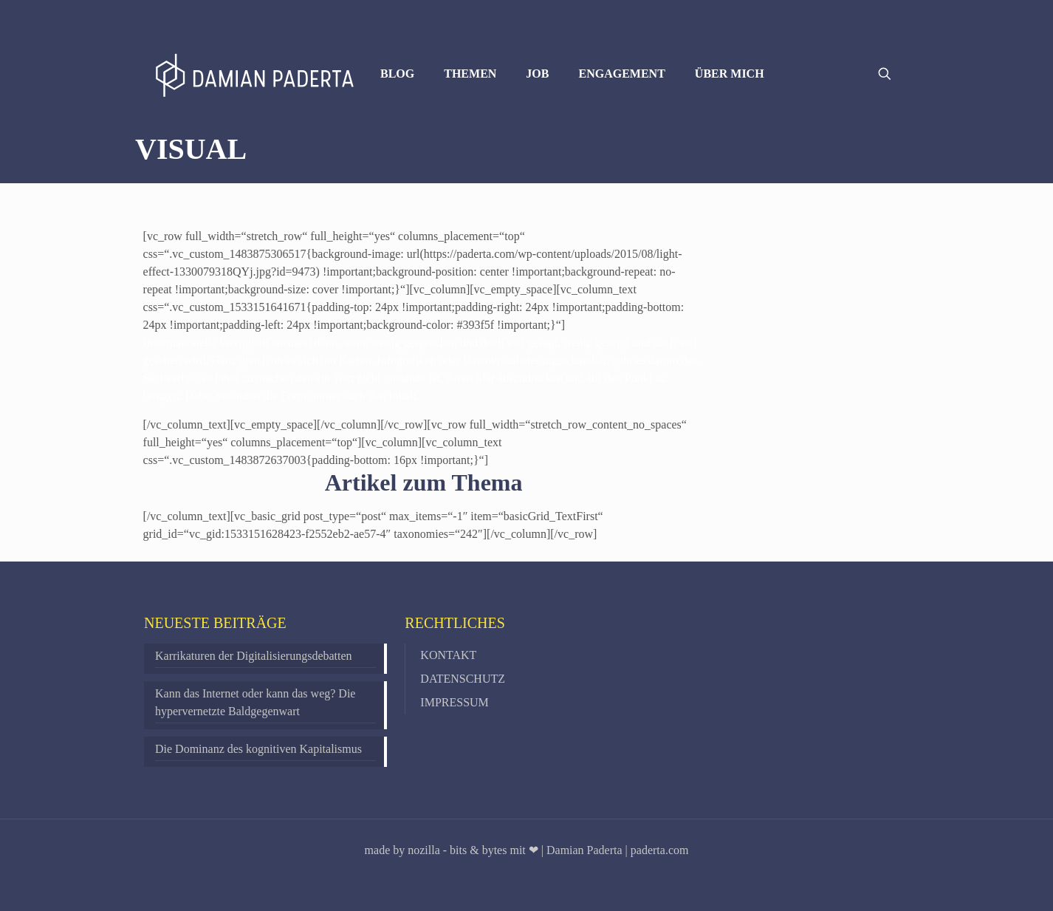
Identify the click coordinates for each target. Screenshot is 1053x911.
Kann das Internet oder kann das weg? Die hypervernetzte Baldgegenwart (255, 702)
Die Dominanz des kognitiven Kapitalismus (258, 749)
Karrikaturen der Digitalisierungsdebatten (253, 655)
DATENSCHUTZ (462, 678)
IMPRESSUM (454, 702)
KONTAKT (448, 655)
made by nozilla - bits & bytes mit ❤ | (454, 850)
